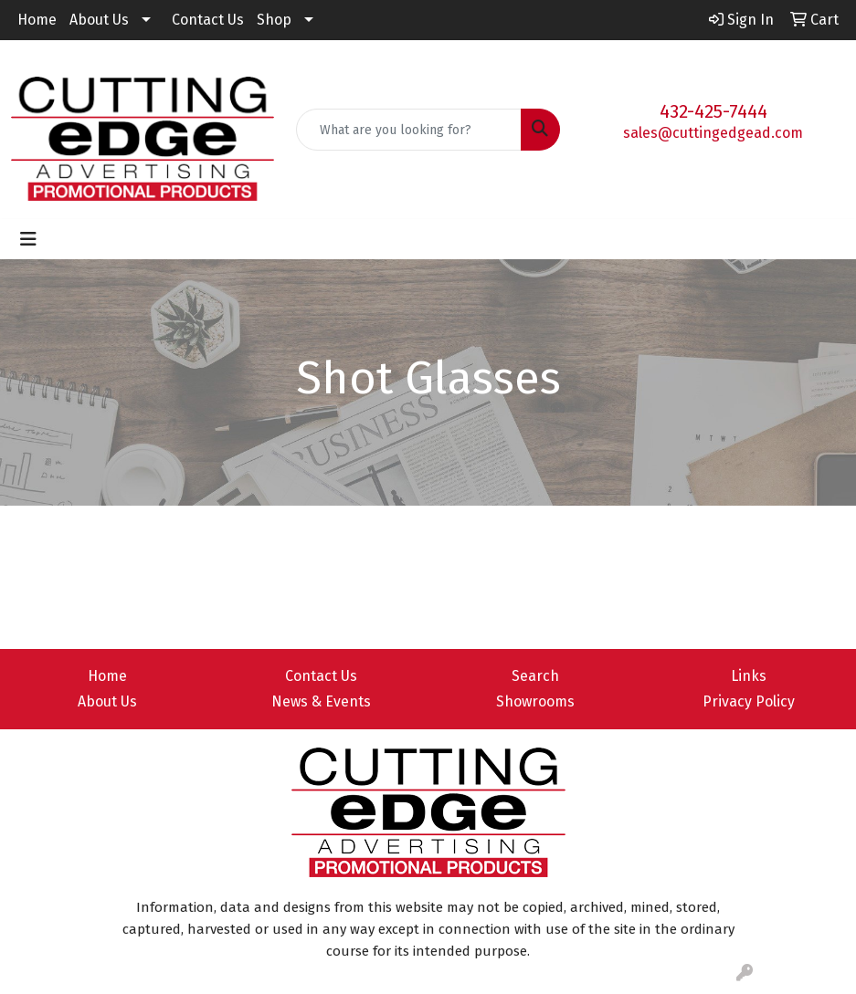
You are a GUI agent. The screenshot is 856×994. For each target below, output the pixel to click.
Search (535, 676)
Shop (274, 19)
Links (748, 676)
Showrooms (535, 701)
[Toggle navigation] (28, 239)
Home (37, 19)
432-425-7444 (713, 111)
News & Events (321, 701)
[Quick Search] (408, 130)
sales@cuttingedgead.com (713, 132)
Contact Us (208, 19)
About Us (99, 19)
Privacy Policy (749, 701)
